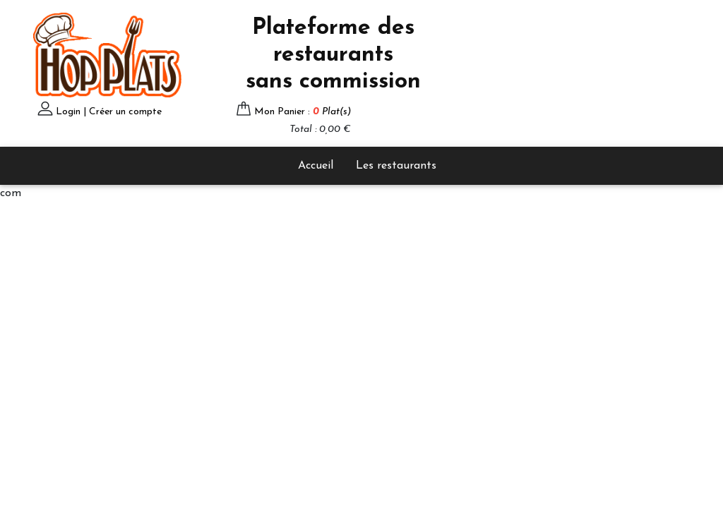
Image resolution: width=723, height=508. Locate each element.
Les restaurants (396, 165)
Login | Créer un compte (109, 112)
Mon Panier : (302, 112)
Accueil (315, 165)
